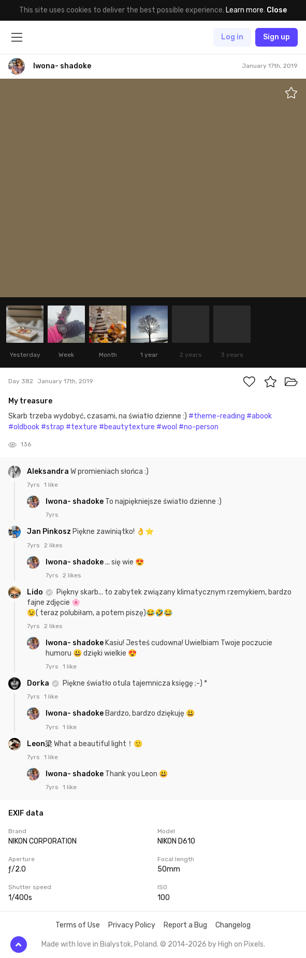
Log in (232, 37)
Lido (36, 592)
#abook (259, 416)
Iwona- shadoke (75, 501)
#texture (81, 427)
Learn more (245, 10)
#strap (52, 427)
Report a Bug (185, 925)
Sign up (276, 37)
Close (277, 10)
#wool (166, 427)
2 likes (53, 545)
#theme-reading (216, 416)
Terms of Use (77, 925)
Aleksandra (48, 471)
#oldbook (23, 427)
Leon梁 (40, 743)
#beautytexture (127, 427)
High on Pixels (241, 944)
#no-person (198, 427)
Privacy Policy (131, 925)
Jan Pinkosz (49, 531)
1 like (51, 484)
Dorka (39, 683)
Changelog (233, 925)
